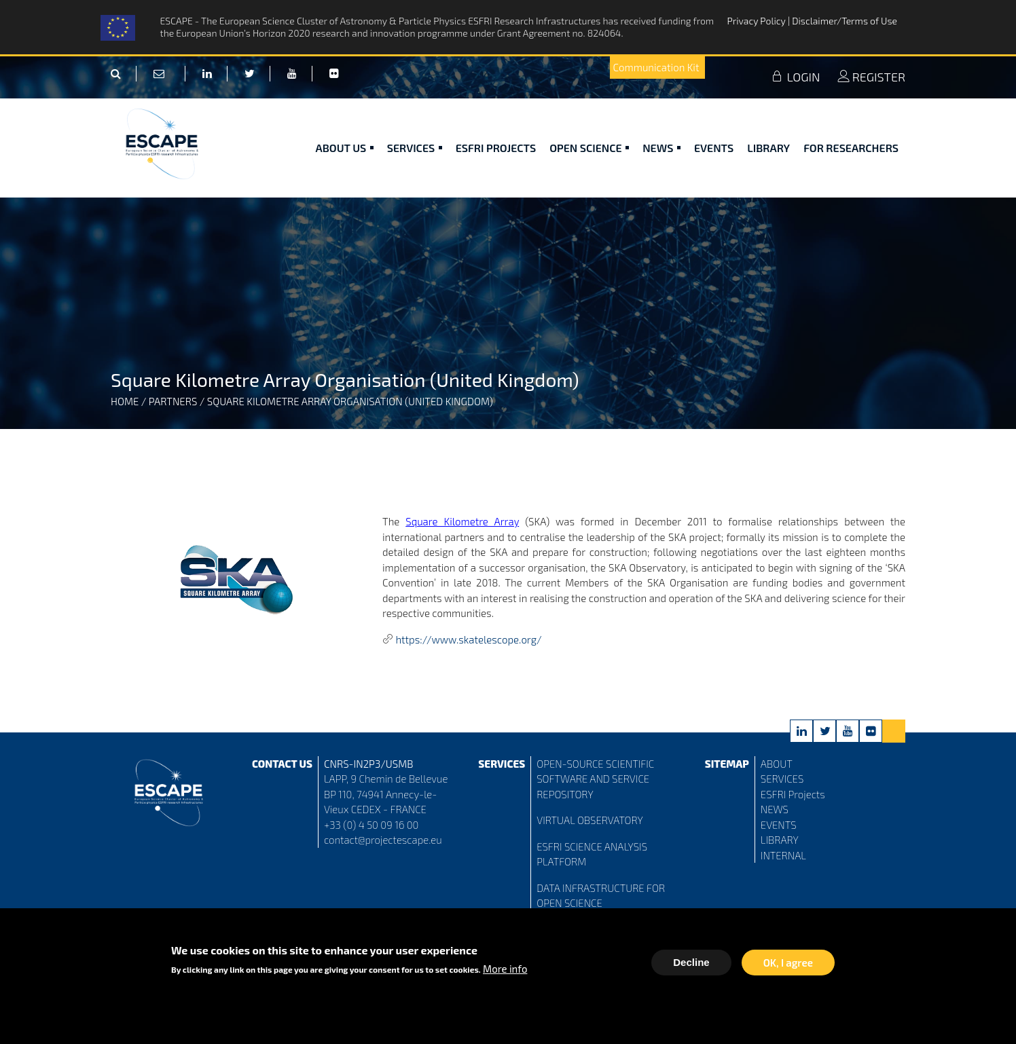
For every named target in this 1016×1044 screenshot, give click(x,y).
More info (505, 971)
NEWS (774, 809)
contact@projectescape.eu (383, 840)
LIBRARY (780, 840)
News (661, 147)
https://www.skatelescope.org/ (468, 639)
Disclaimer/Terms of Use (844, 20)
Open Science (589, 147)
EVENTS (779, 825)
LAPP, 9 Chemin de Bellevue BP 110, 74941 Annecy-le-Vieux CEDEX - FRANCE (386, 793)
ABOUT (777, 764)
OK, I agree (788, 964)
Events (713, 147)
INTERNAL (783, 855)
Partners (173, 401)
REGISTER (871, 76)
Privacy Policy (757, 20)
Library (768, 147)
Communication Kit (656, 67)
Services (414, 147)
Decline (691, 964)
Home (125, 401)
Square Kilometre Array (462, 521)
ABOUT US (345, 147)
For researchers (851, 147)
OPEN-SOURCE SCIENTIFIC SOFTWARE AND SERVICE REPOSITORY (595, 779)
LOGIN (795, 76)
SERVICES (782, 778)
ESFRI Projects (496, 147)
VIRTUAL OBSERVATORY (590, 820)
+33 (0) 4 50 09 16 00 (371, 825)
